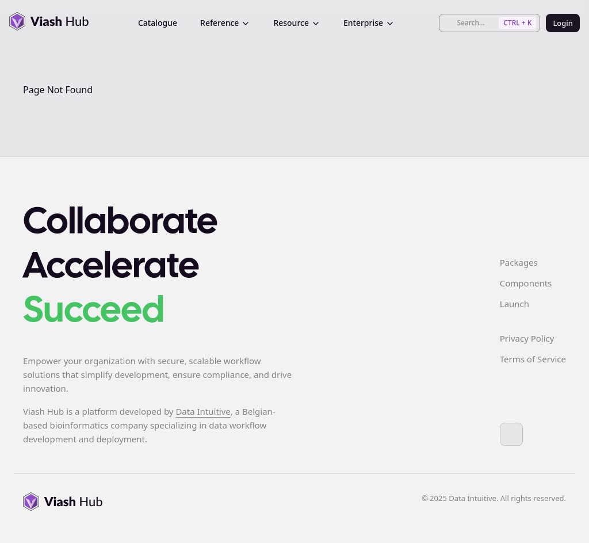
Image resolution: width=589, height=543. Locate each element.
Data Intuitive (202, 411)
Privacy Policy (527, 338)
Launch (514, 303)
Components (526, 283)
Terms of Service (533, 359)
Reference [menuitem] (225, 22)
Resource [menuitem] (296, 22)
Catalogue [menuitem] (157, 22)
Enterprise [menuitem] (369, 22)
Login (563, 23)
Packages (519, 262)
